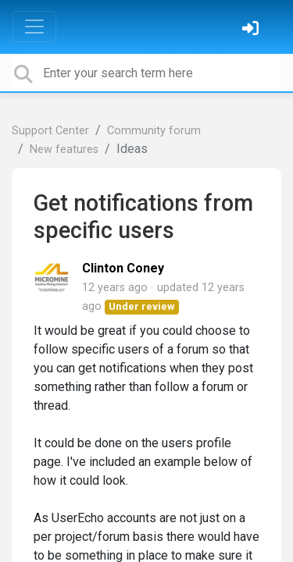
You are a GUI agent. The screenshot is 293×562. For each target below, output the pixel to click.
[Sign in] (252, 30)
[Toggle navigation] (34, 26)
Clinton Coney (123, 268)
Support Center (50, 130)
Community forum (154, 130)
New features (64, 149)
